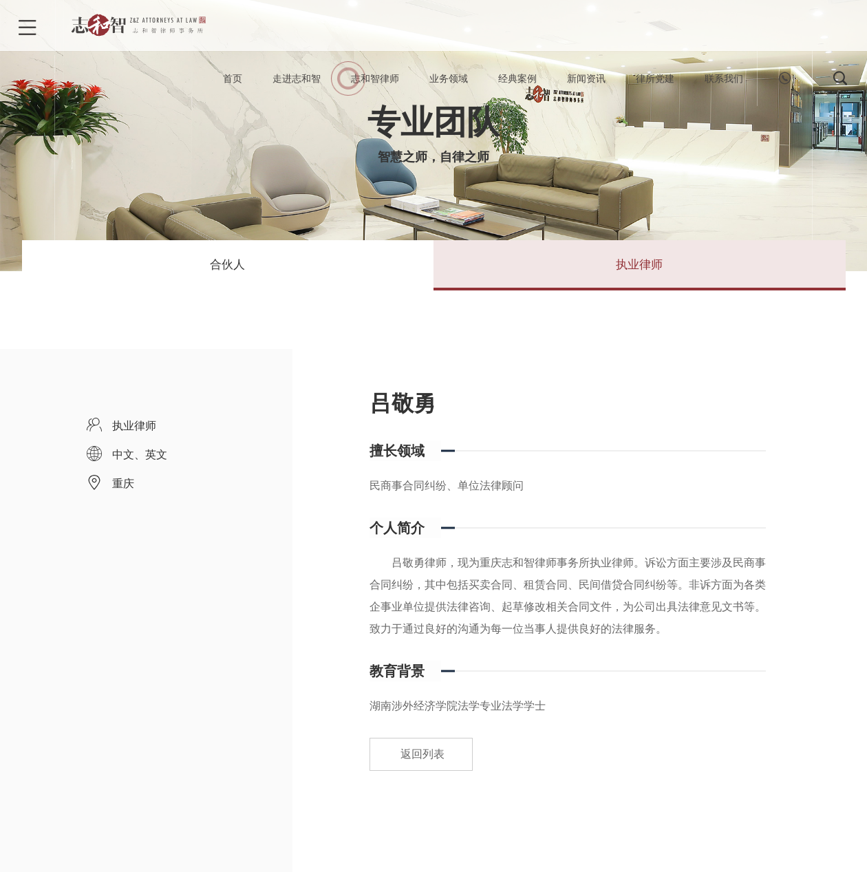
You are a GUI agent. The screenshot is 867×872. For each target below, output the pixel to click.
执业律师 (639, 270)
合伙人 (227, 270)
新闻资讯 (586, 82)
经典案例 (517, 82)
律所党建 (655, 82)
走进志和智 (296, 82)
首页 (232, 82)
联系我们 (724, 82)
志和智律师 (375, 82)
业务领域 (448, 82)
